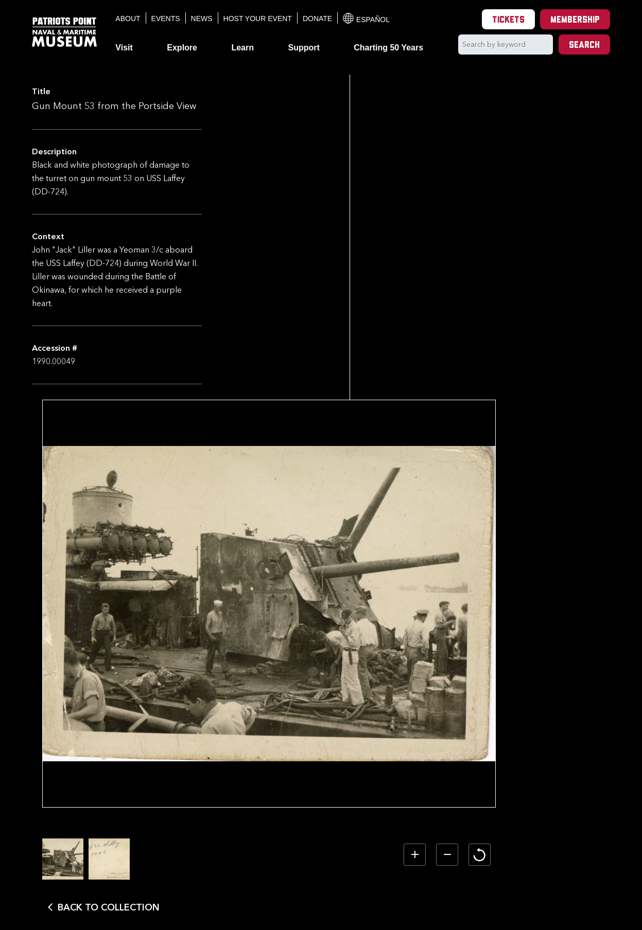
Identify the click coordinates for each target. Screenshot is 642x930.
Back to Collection (289, 892)
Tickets (508, 20)
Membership (575, 20)
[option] (243, 844)
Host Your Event (257, 18)
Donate (317, 18)
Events (165, 18)
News (202, 18)
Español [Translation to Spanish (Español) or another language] (366, 18)
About (127, 18)
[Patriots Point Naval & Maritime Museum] (64, 32)
